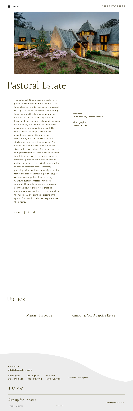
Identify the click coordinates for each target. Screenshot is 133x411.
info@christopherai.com (20, 370)
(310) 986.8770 (34, 379)
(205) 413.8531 (15, 379)
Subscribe (60, 406)
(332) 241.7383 (53, 379)
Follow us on (78, 378)
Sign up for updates (22, 400)
